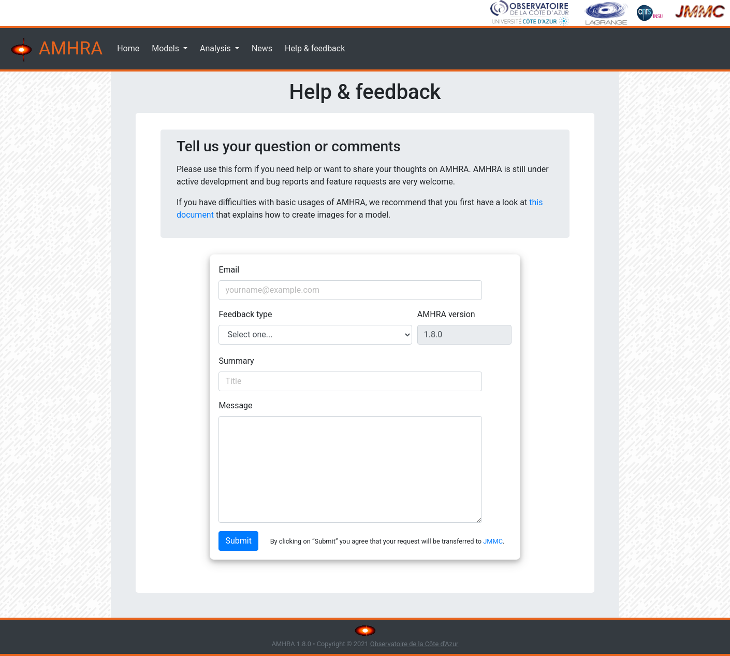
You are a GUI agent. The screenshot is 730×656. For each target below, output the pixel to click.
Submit (238, 541)
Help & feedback (315, 48)
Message (235, 405)
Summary (236, 361)
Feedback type (245, 314)
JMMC (493, 541)
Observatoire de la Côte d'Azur (414, 644)
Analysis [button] (216, 48)
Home (128, 48)
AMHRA (55, 50)
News (262, 48)
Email (228, 270)
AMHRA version (446, 314)
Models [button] (166, 48)
